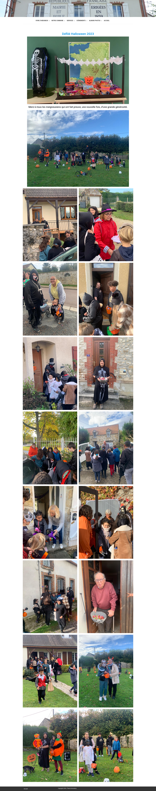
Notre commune (57, 20)
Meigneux (78, 8)
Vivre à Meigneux (42, 20)
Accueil (106, 20)
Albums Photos (94, 20)
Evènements (81, 20)
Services (70, 20)
